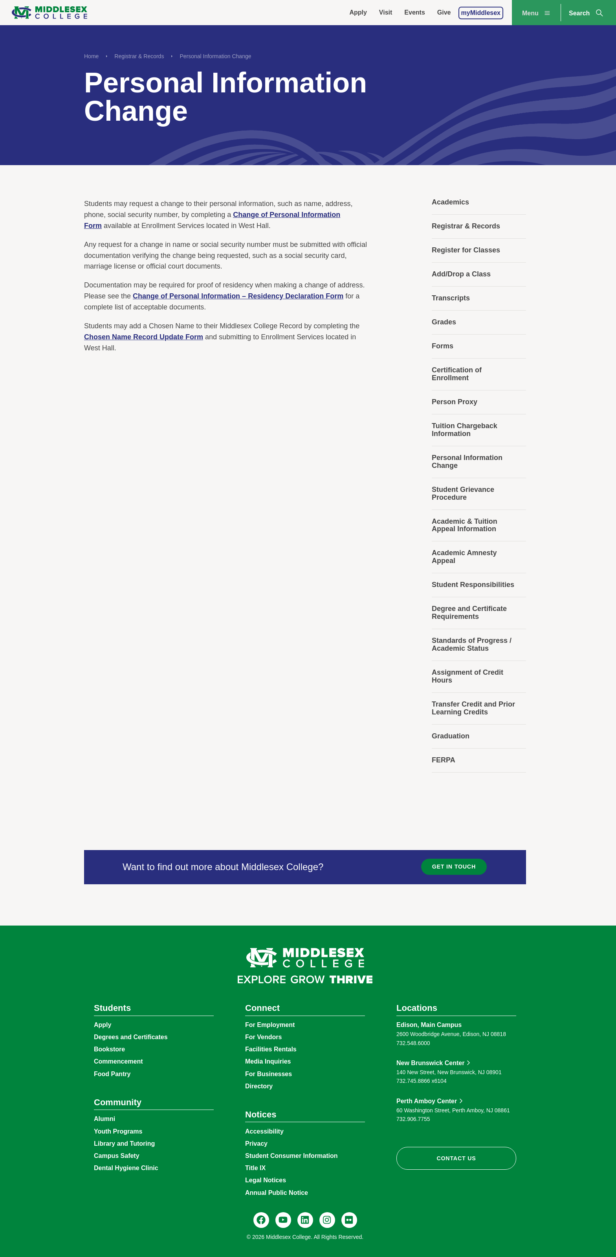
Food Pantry (112, 1074)
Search (586, 13)
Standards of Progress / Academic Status (472, 644)
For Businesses (268, 1074)
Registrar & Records (139, 56)
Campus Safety (116, 1155)
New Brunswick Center (430, 1063)
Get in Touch (454, 866)
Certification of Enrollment (457, 374)
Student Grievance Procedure (463, 493)
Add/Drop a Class (461, 274)
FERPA (443, 760)
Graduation (450, 736)
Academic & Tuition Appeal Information (464, 525)
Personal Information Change (215, 56)
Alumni (104, 1118)
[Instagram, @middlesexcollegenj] (327, 1220)
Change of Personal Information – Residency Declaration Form (238, 296)
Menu (537, 13)
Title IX (255, 1168)
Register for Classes (466, 250)
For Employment (270, 1024)
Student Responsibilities (473, 585)
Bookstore (109, 1049)
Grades (444, 322)
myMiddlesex (480, 12)
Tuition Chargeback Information (464, 430)
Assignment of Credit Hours (467, 676)
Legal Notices (265, 1180)
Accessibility (264, 1131)
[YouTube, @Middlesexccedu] (283, 1220)
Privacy (256, 1143)
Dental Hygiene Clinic (126, 1168)
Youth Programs (118, 1131)
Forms (442, 346)
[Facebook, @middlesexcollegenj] (261, 1220)
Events (414, 12)
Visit (385, 12)
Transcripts (451, 298)
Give (444, 12)
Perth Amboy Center (426, 1101)
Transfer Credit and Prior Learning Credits (473, 708)
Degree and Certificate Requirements (469, 612)
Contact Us (456, 1158)
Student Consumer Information (291, 1155)
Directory (259, 1086)
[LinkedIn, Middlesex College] (305, 1220)
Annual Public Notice (276, 1192)
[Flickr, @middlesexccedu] (349, 1220)
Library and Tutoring (124, 1143)
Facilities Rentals (271, 1049)
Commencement (118, 1061)
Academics (450, 202)
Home (91, 56)
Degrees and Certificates (131, 1037)
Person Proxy (454, 402)
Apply (358, 12)
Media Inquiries (268, 1061)
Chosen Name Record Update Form (143, 337)
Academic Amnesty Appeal (464, 557)
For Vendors (263, 1037)
